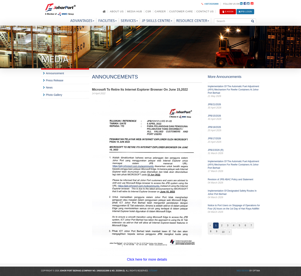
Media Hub (134, 11)
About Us (117, 11)
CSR (148, 11)
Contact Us (205, 11)
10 (223, 232)
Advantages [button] (82, 21)
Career (160, 11)
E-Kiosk (228, 11)
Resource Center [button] (192, 21)
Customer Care (181, 11)
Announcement (55, 73)
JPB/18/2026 (234, 129)
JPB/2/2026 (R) (234, 152)
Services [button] (129, 21)
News (49, 87)
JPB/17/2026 (234, 140)
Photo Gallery (54, 94)
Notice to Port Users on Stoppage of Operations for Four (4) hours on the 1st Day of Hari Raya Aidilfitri (234, 209)
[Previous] (210, 225)
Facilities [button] (107, 21)
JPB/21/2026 (234, 106)
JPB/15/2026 (234, 117)
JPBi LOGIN (245, 11)
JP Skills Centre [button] (157, 21)
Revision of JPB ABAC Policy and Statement (234, 181)
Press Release (54, 80)
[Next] (229, 232)
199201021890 (103, 271)
